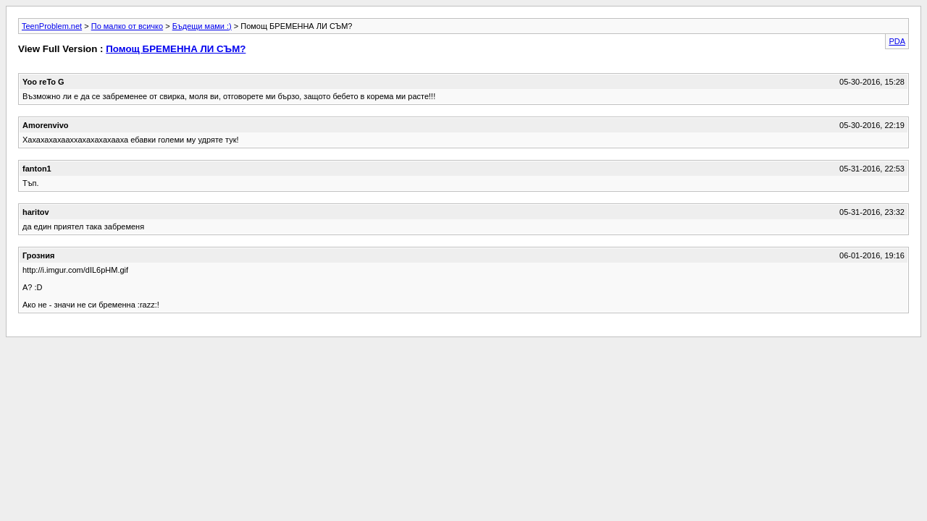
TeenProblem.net (52, 26)
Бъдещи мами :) (202, 26)
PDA (897, 41)
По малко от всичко (127, 26)
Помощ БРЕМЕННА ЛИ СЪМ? (176, 48)
